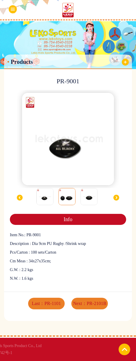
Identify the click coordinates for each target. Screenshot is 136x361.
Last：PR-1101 (46, 303)
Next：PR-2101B (89, 303)
